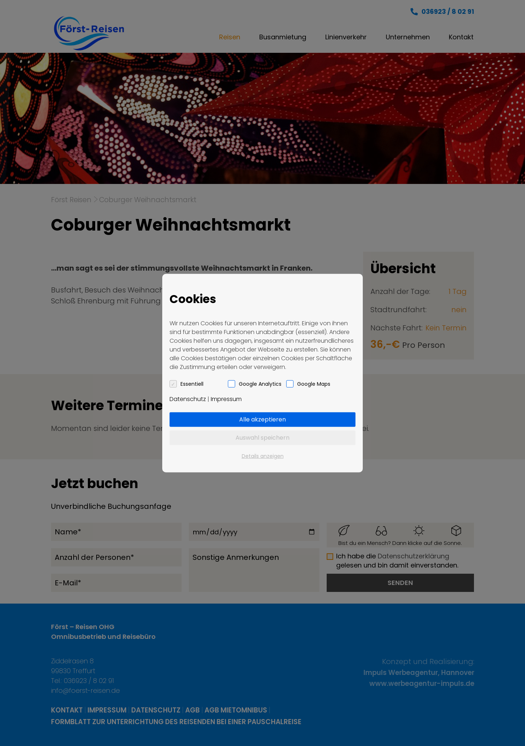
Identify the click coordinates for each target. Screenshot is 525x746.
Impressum (226, 398)
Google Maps (313, 383)
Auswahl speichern (262, 437)
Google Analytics (260, 383)
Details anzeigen (263, 455)
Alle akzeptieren (262, 419)
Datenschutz (188, 398)
